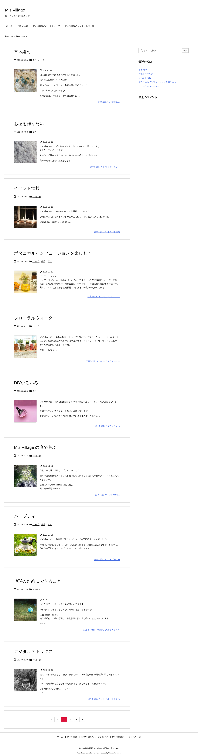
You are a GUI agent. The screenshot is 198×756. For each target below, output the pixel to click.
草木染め (22, 51)
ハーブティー (27, 516)
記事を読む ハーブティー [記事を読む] (107, 559)
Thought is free (114, 753)
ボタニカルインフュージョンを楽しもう (53, 253)
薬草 (50, 261)
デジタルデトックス (33, 651)
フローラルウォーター (35, 318)
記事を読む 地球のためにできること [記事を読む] (101, 630)
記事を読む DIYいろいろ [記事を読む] (107, 426)
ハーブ (41, 60)
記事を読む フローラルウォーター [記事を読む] (103, 361)
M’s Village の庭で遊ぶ (35, 447)
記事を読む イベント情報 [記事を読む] (107, 231)
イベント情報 (27, 188)
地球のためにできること (37, 581)
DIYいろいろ (26, 383)
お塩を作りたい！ (31, 123)
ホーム (10, 36)
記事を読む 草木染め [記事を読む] (109, 102)
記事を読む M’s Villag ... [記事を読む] (107, 495)
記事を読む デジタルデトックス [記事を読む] (104, 699)
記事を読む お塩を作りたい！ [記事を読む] (105, 167)
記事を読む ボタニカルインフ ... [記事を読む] (104, 296)
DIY (34, 60)
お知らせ (37, 196)
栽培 (43, 261)
